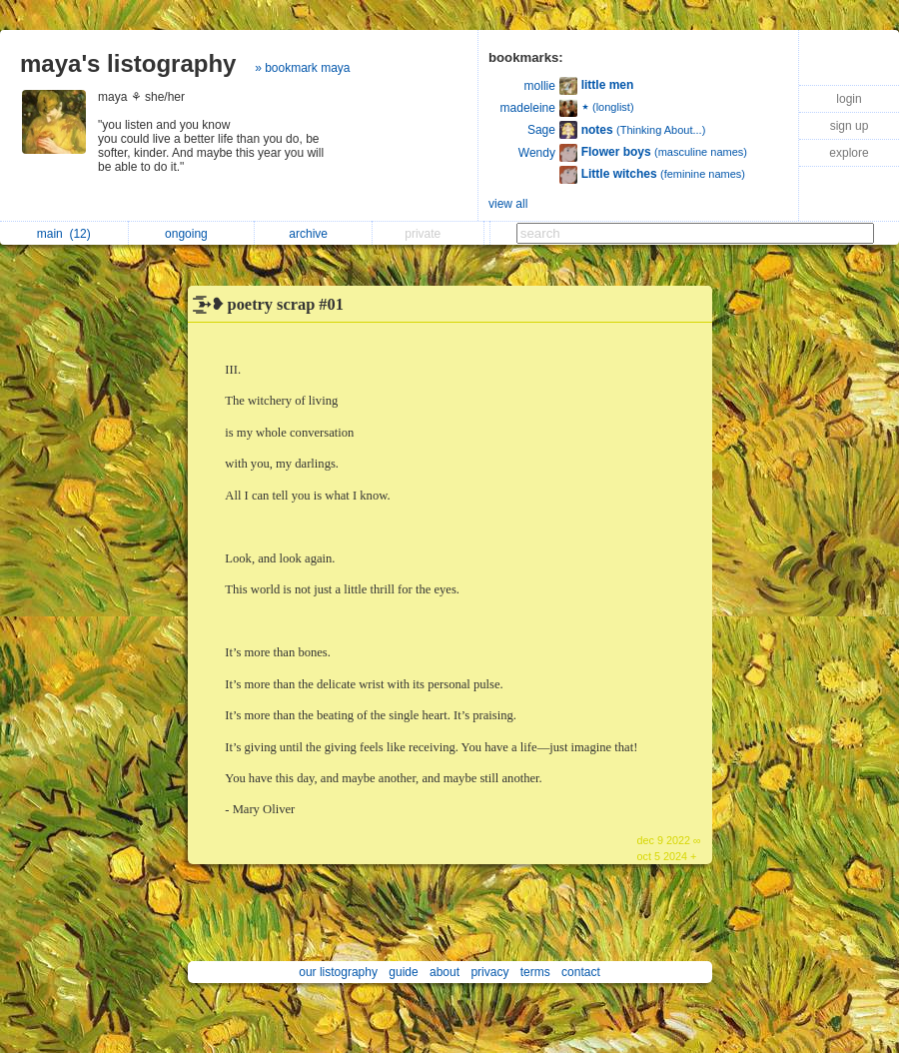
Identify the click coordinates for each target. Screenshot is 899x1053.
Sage (541, 130)
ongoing (191, 234)
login (848, 99)
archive (313, 234)
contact (580, 972)
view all (507, 204)
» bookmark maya (302, 68)
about (444, 972)
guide (403, 972)
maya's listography (128, 63)
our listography (338, 972)
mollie (539, 86)
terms (535, 972)
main (64, 234)
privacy (489, 972)
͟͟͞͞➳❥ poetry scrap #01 (271, 304)
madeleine (527, 108)
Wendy (536, 153)
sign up (849, 126)
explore (848, 153)
